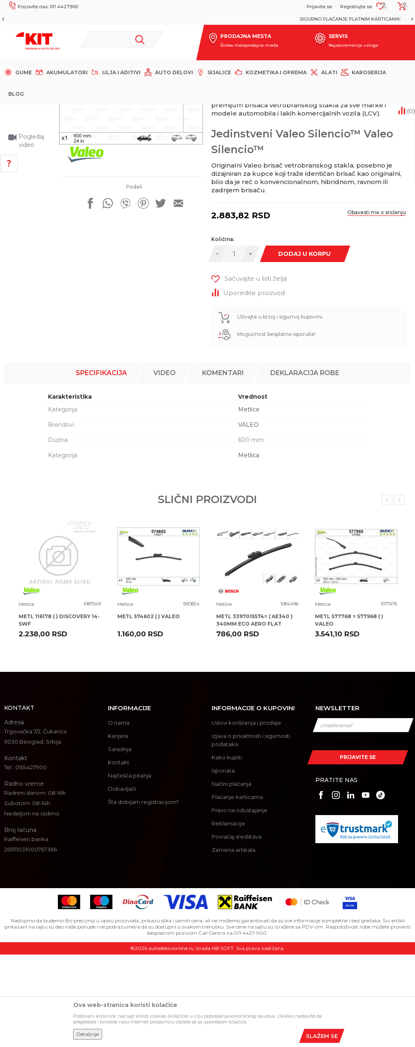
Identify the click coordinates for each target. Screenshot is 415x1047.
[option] (207, 19)
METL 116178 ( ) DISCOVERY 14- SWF (59, 713)
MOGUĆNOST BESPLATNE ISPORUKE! (207, 19)
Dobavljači (122, 881)
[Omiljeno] (380, 9)
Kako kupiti (227, 850)
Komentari (223, 466)
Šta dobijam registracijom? (143, 894)
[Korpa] (399, 9)
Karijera (118, 828)
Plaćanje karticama (237, 889)
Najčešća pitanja (129, 868)
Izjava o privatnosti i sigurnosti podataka (251, 832)
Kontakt (118, 855)
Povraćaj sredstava (237, 929)
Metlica (248, 548)
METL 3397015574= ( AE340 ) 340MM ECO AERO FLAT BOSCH (254, 716)
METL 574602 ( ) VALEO (148, 709)
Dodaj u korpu (303, 355)
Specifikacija (101, 466)
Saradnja (119, 842)
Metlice (153, 111)
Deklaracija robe (304, 466)
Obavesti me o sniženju (375, 313)
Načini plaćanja (231, 876)
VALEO (248, 517)
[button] (121, 39)
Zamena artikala (233, 942)
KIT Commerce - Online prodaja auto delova (58, 111)
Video (164, 466)
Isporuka (223, 863)
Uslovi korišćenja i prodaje (246, 815)
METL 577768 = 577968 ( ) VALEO (349, 713)
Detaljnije (87, 1034)
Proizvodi (128, 111)
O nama (118, 815)
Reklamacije (228, 916)
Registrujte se (356, 6)
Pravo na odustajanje (239, 903)
